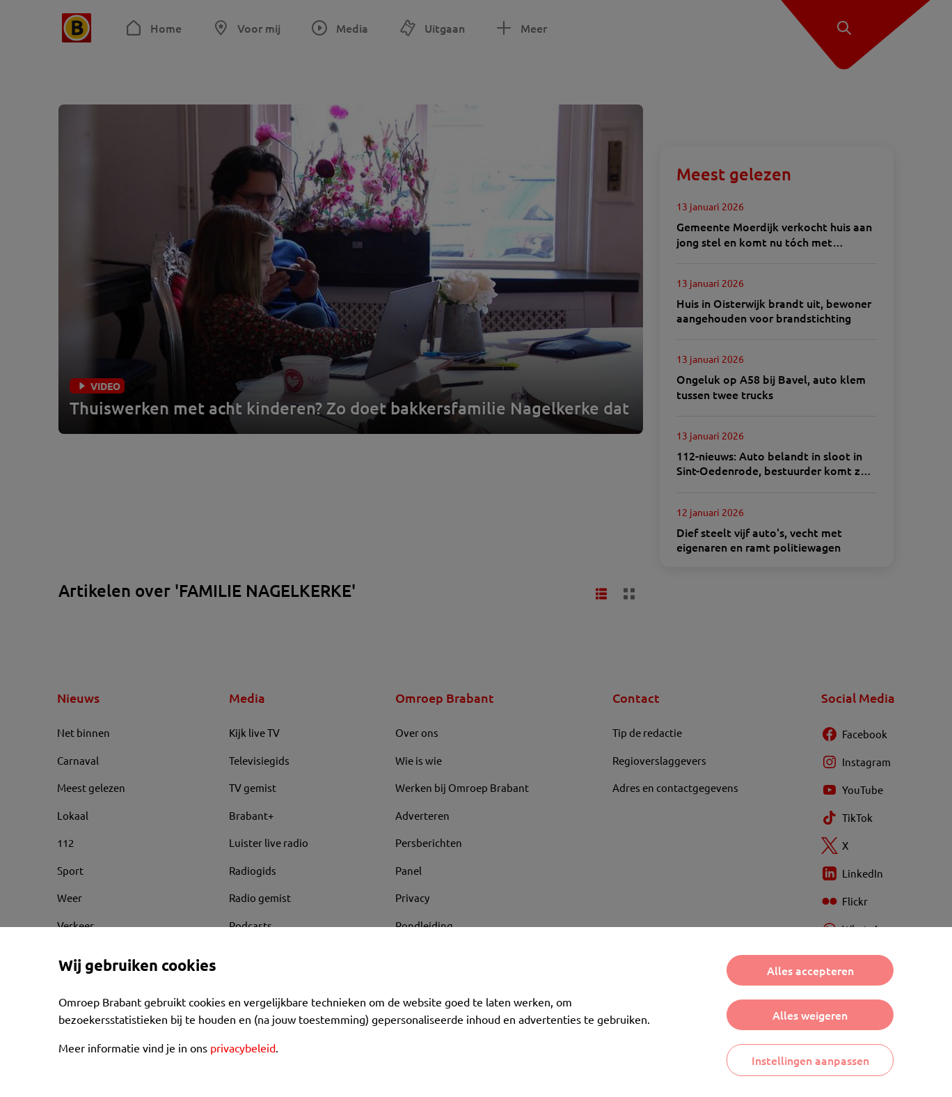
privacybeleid (243, 1048)
